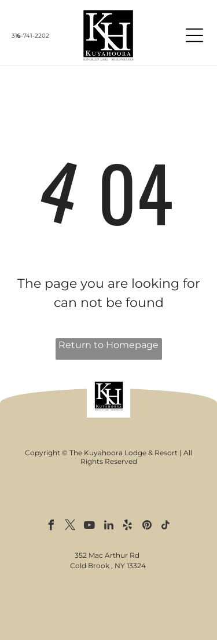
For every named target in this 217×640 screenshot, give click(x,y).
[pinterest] (147, 526)
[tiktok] (166, 526)
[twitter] (70, 526)
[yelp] (128, 526)
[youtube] (90, 526)
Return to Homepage (108, 344)
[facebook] (51, 526)
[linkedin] (109, 526)
